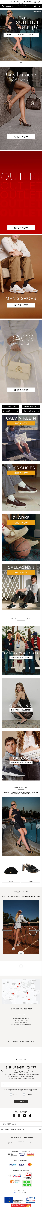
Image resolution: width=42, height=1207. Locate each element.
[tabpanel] (21, 35)
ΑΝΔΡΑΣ (21, 35)
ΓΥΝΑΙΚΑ (9, 35)
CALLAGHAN (29, 411)
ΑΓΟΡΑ (11, 881)
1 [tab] (21, 62)
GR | (36, 6)
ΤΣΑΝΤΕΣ (32, 35)
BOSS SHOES (30, 406)
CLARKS (6, 411)
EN (39, 6)
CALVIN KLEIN (9, 406)
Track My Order (23, 6)
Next (38, 826)
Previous (4, 826)
